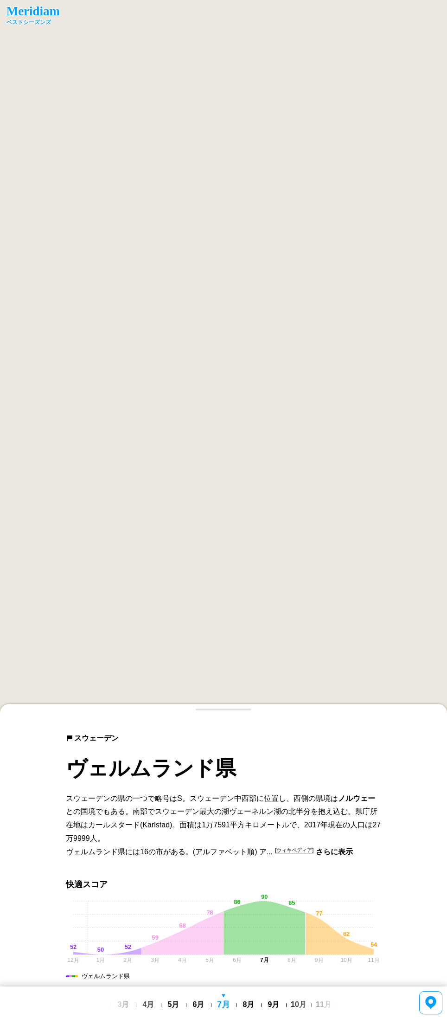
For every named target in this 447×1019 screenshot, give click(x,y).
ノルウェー (356, 798)
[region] (223, 356)
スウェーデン (92, 738)
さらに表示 (334, 852)
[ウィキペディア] (294, 850)
